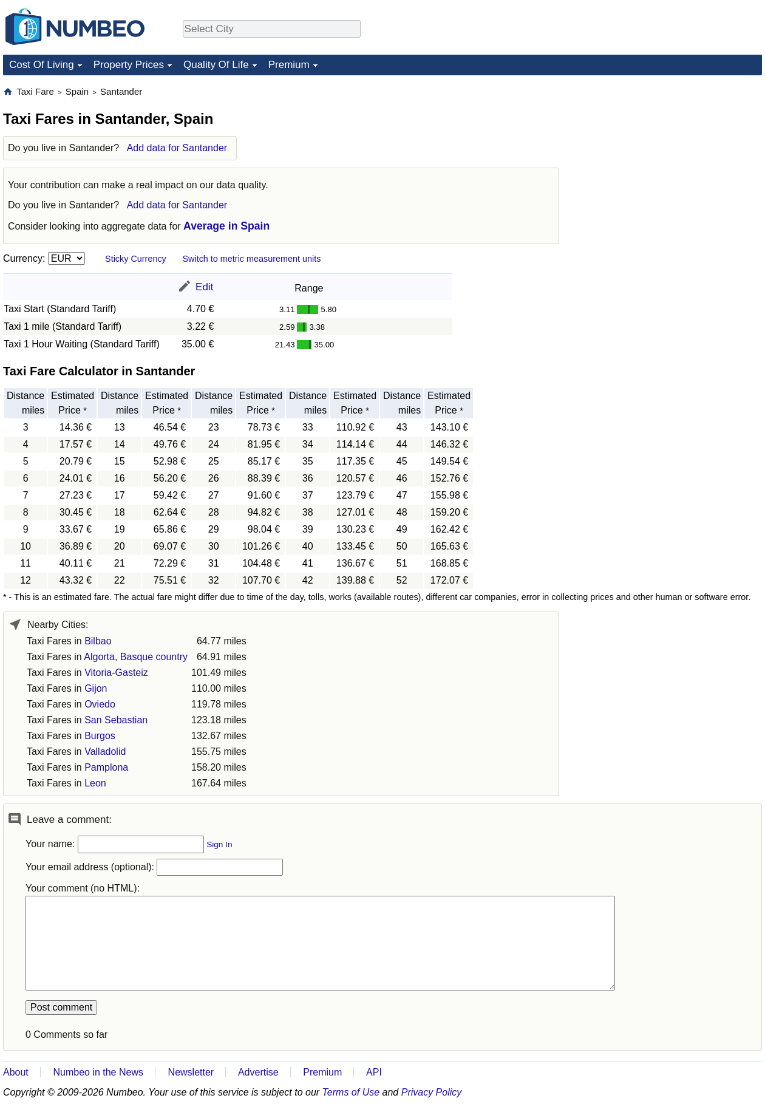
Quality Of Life (216, 64)
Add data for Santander (177, 148)
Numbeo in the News (98, 1072)
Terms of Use (351, 1092)
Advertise (258, 1072)
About (16, 1072)
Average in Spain (226, 226)
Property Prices (128, 64)
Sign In (219, 844)
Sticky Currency (135, 259)
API (374, 1072)
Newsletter (191, 1072)
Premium (289, 64)
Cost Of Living (41, 64)
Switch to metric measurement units (251, 259)
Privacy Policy (431, 1092)
